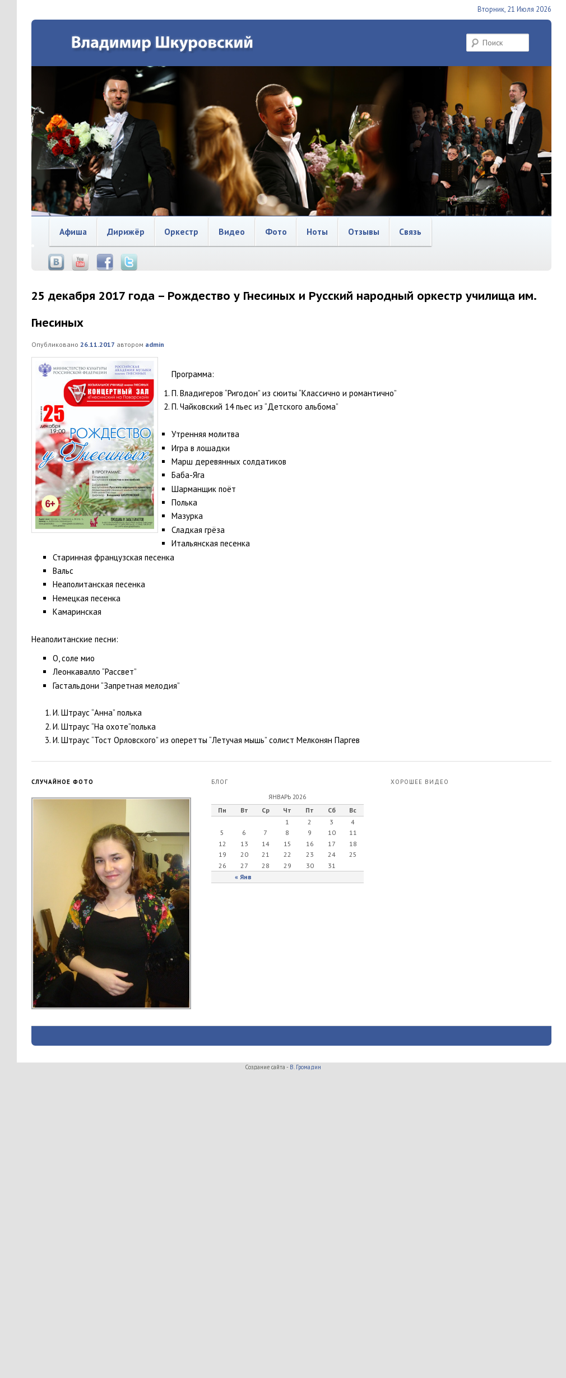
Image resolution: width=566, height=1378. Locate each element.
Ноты (317, 231)
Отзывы (363, 231)
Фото (276, 231)
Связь (410, 231)
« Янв (243, 877)
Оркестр (181, 231)
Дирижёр (126, 231)
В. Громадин (305, 1067)
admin (154, 344)
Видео (232, 231)
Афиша (73, 231)
